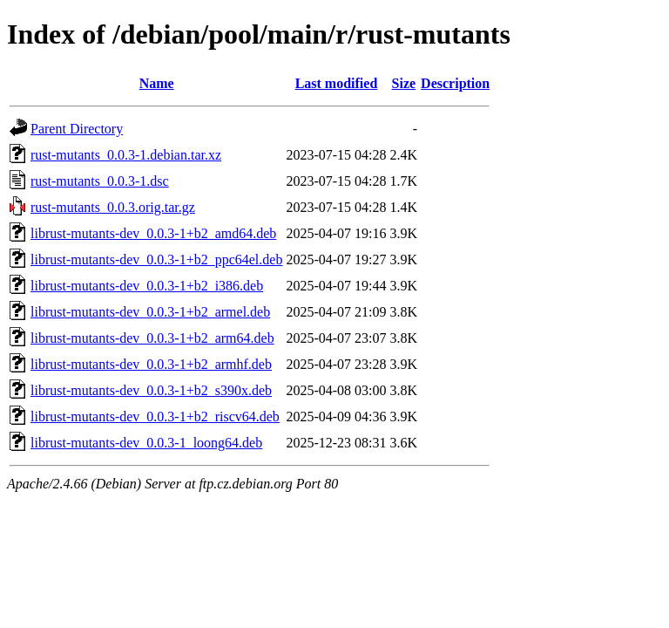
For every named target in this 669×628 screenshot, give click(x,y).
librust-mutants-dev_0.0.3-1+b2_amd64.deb (153, 233)
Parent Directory (76, 128)
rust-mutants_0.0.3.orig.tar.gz (112, 207)
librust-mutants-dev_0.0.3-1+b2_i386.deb (146, 285)
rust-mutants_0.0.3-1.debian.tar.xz (125, 154)
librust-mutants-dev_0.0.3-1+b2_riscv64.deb (155, 416)
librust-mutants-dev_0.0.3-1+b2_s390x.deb (151, 390)
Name (156, 83)
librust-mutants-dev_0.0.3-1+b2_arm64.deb (152, 338)
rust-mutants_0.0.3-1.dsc (99, 181)
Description (455, 83)
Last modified (336, 83)
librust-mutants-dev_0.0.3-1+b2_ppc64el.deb (156, 259)
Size (404, 83)
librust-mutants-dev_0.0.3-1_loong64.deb (146, 442)
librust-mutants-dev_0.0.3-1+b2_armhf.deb (151, 364)
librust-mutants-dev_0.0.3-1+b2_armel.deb (150, 311)
